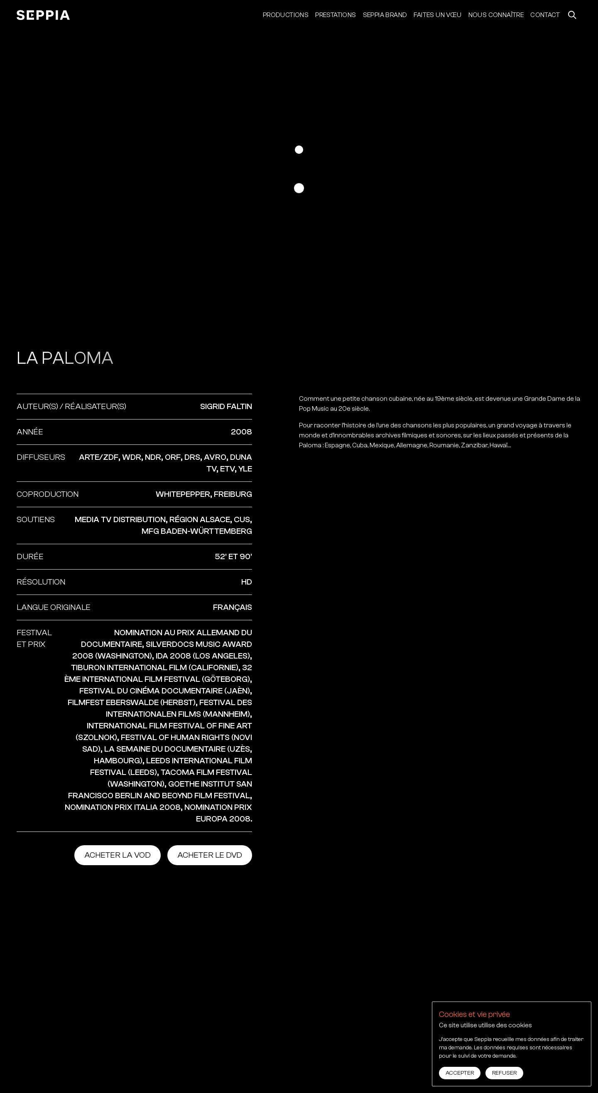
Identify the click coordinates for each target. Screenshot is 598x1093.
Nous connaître (496, 15)
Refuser (504, 1073)
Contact (545, 15)
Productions (286, 15)
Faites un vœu (437, 15)
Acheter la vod (117, 855)
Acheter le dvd (209, 855)
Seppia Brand (385, 15)
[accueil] (43, 15)
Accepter (460, 1073)
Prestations (335, 15)
